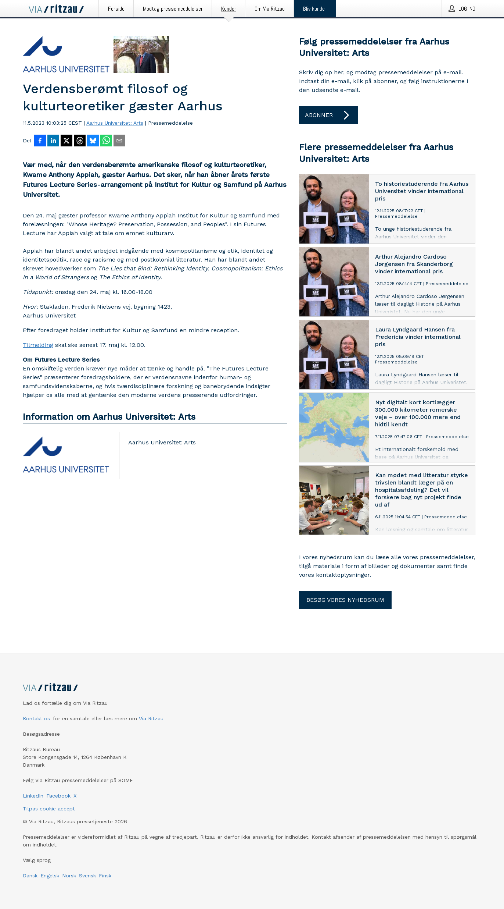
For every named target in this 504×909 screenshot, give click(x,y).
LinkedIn (33, 796)
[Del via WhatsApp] (106, 141)
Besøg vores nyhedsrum (345, 599)
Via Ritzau (151, 718)
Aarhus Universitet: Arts (114, 123)
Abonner (328, 115)
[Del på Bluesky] (93, 141)
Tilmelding (38, 344)
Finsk (105, 875)
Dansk (30, 875)
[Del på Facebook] (40, 141)
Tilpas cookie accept (49, 809)
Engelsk (49, 875)
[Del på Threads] (80, 141)
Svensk (87, 875)
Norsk (69, 875)
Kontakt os (36, 718)
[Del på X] (66, 141)
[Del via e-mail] (119, 141)
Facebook (58, 796)
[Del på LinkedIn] (53, 141)
